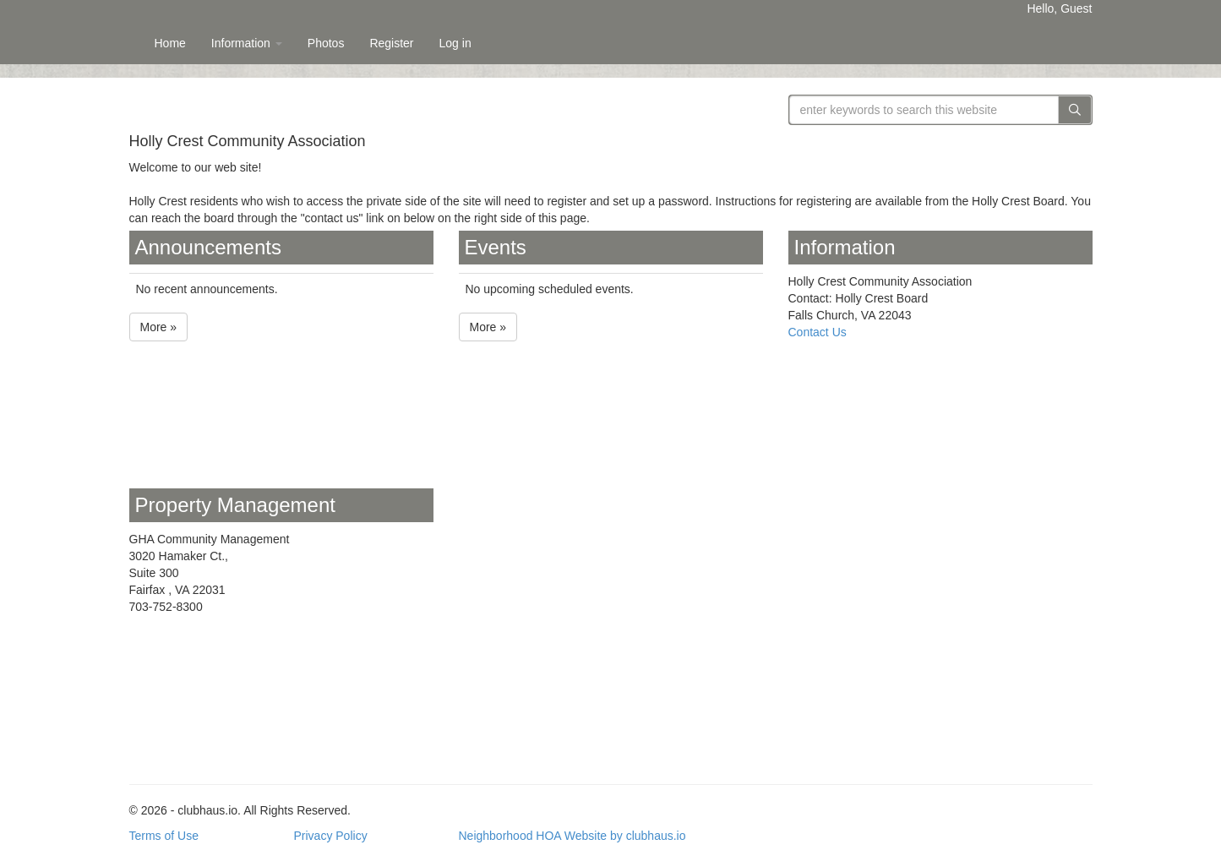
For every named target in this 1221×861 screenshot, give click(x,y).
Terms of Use (164, 835)
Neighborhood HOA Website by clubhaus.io (572, 835)
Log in (455, 43)
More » (158, 327)
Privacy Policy (331, 835)
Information (246, 43)
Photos (326, 43)
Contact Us (817, 332)
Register (391, 43)
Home (170, 43)
